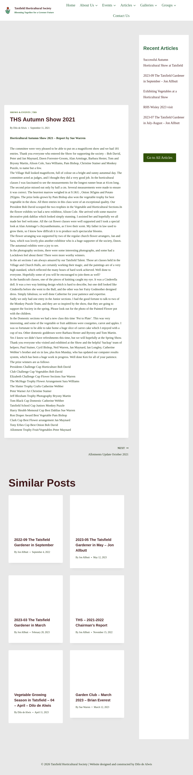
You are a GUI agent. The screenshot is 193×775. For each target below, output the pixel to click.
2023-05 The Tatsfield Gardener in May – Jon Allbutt (95, 545)
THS (34, 112)
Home (70, 5)
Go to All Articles (159, 158)
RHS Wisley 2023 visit (158, 107)
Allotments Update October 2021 (98, 451)
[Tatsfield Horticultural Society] (29, 10)
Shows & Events (20, 112)
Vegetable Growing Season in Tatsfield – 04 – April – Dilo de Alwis (34, 700)
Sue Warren (84, 707)
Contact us (121, 16)
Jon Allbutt (23, 552)
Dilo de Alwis (20, 128)
